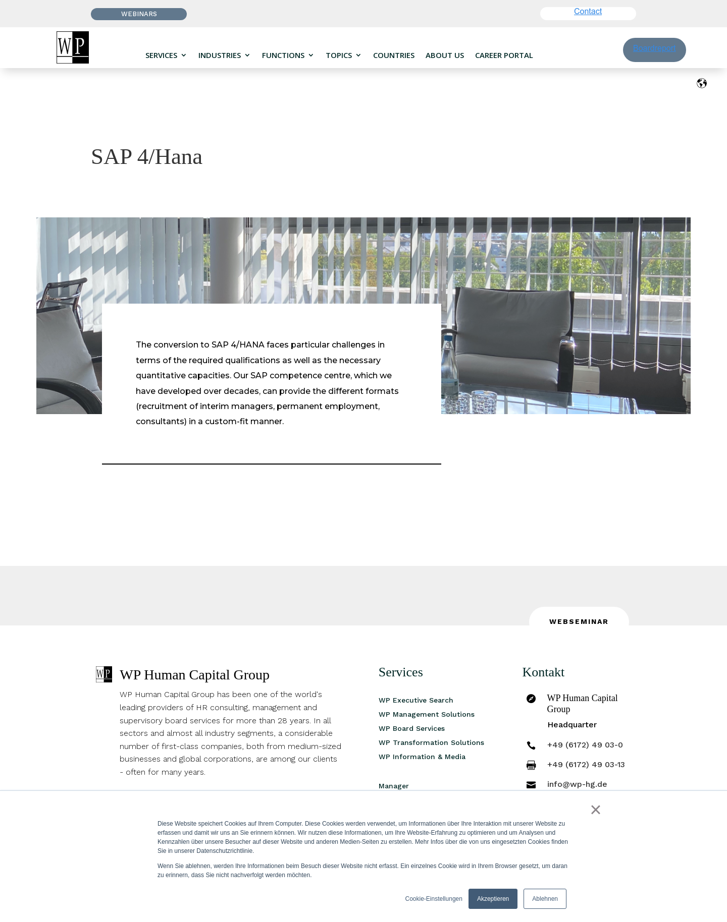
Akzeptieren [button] (493, 898)
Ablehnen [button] (545, 898)
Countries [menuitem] (393, 55)
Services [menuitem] (161, 55)
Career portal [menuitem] (504, 55)
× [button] (595, 809)
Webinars (139, 14)
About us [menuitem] (445, 55)
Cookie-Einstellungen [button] (433, 898)
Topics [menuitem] (339, 55)
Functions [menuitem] (283, 55)
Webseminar (579, 621)
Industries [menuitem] (219, 55)
